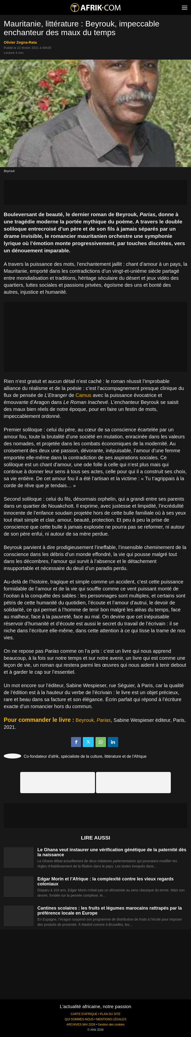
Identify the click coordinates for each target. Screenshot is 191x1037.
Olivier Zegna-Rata (20, 42)
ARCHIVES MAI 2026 (81, 1024)
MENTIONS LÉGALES (111, 1019)
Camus (83, 395)
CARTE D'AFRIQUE (84, 1014)
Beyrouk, (93, 720)
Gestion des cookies (111, 1024)
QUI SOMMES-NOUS (79, 1019)
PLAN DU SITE (110, 1014)
